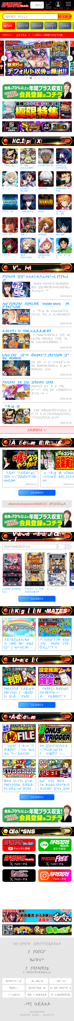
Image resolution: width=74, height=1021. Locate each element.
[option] (36, 58)
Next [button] (70, 58)
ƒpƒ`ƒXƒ (8, 25)
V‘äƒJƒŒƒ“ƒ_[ (51, 25)
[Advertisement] (37, 897)
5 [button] (43, 77)
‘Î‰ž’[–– (13, 988)
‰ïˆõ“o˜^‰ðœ (37, 988)
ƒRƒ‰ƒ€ (36, 25)
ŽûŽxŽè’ (48, 5)
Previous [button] (3, 58)
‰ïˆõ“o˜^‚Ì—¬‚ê (13, 981)
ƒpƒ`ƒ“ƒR (23, 25)
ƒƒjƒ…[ (68, 5)
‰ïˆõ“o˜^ (37, 960)
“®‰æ (65, 25)
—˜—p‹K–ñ (13, 994)
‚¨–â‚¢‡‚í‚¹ (60, 981)
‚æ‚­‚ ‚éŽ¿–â (37, 981)
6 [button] (47, 77)
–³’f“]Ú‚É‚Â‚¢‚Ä (37, 1004)
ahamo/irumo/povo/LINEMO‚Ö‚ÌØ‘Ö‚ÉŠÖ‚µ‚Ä (37, 503)
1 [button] (26, 77)
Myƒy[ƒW (58, 5)
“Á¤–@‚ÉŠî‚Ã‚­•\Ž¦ (60, 994)
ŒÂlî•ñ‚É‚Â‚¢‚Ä (37, 994)
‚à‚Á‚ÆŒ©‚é (37, 492)
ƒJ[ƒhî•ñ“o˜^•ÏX (60, 988)
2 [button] (30, 77)
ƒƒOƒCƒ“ (37, 5)
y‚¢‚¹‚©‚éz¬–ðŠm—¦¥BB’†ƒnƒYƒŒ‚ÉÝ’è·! (38, 36)
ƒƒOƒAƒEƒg (37, 969)
